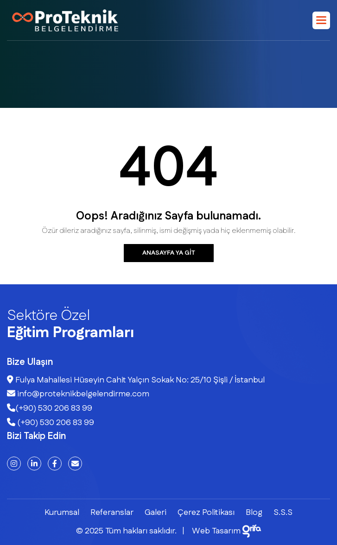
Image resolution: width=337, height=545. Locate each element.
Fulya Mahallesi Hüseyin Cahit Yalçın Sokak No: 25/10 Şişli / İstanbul (136, 380)
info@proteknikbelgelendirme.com (78, 394)
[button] (321, 20)
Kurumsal (62, 513)
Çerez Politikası (206, 513)
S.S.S (282, 513)
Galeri (155, 513)
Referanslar (112, 513)
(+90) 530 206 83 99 (49, 408)
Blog (254, 513)
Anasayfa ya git (168, 252)
